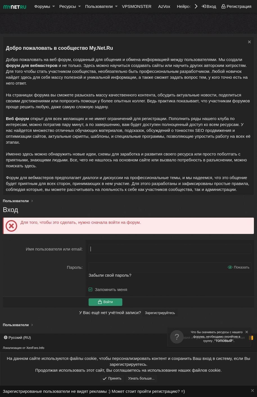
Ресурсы (67, 6)
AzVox (164, 6)
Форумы (42, 6)
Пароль (74, 267)
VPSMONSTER (137, 6)
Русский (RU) (17, 337)
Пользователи (99, 6)
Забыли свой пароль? (110, 275)
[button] (53, 6)
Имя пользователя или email (54, 249)
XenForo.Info (35, 347)
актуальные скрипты (68, 136)
